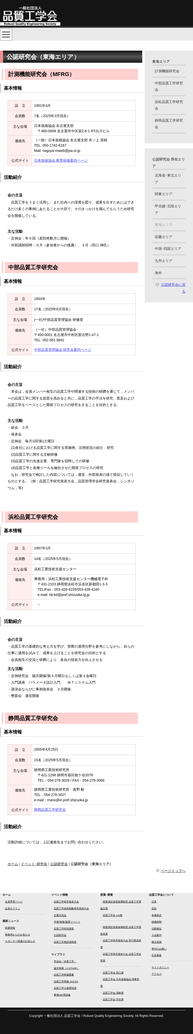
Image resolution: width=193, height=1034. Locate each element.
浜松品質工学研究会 (169, 105)
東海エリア (163, 225)
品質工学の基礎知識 (65, 988)
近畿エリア (163, 237)
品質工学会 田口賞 (113, 972)
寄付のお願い (159, 948)
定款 (154, 908)
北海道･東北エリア (168, 178)
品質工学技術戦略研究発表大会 (71, 908)
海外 (158, 273)
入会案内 (157, 935)
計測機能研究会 (167, 71)
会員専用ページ (14, 901)
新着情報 (10, 927)
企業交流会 (60, 915)
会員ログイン (12, 908)
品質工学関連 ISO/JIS (66, 981)
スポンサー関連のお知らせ (20, 941)
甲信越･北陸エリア (168, 209)
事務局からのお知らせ (17, 934)
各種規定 (157, 915)
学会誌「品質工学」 (65, 961)
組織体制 (157, 921)
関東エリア (163, 194)
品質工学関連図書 (64, 974)
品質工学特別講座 (64, 928)
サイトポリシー (160, 967)
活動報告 (157, 928)
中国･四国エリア (168, 249)
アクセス (157, 974)
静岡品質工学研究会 (50, 810)
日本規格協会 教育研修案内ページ (61, 160)
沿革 (154, 901)
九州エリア (163, 261)
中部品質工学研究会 (169, 86)
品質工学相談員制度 (65, 942)
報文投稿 (157, 942)
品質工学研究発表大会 (66, 901)
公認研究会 (59, 864)
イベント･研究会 (34, 864)
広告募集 (157, 955)
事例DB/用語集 (62, 994)
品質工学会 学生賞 (113, 999)
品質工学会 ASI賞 (113, 915)
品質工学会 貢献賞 (113, 992)
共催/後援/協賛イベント (67, 921)
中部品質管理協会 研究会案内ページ (62, 350)
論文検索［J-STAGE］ (66, 968)
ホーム (13, 864)
